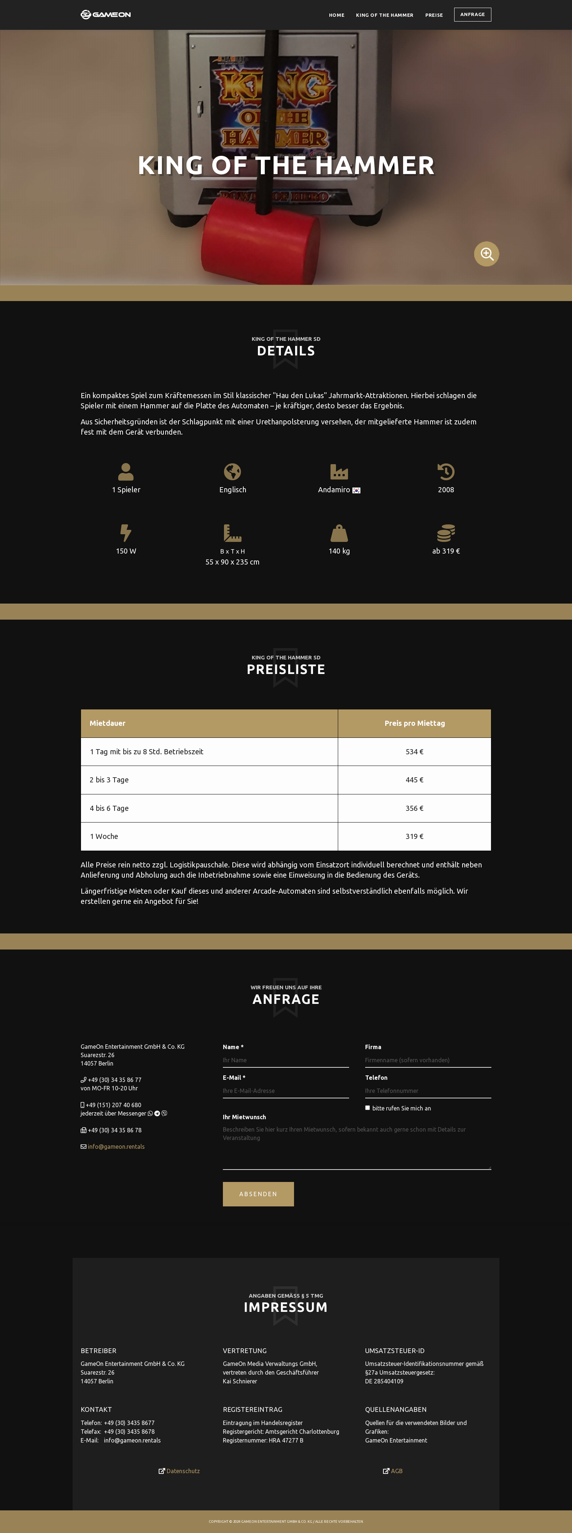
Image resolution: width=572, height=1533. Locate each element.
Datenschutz (179, 1471)
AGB (393, 1471)
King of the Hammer (385, 15)
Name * (233, 1047)
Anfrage (472, 14)
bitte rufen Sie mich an (398, 1108)
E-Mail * (234, 1077)
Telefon (376, 1077)
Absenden (258, 1194)
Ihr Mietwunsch (244, 1117)
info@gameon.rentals (116, 1146)
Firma (373, 1047)
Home (337, 15)
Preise (437, 15)
